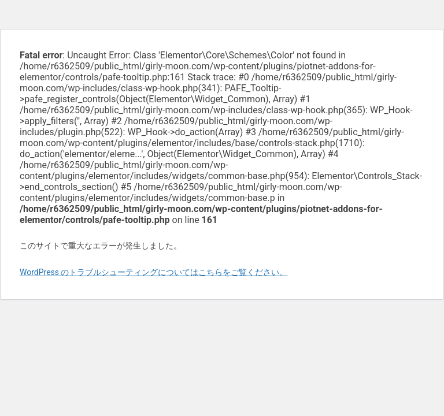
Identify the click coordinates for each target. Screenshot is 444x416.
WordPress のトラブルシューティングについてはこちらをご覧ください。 (154, 272)
